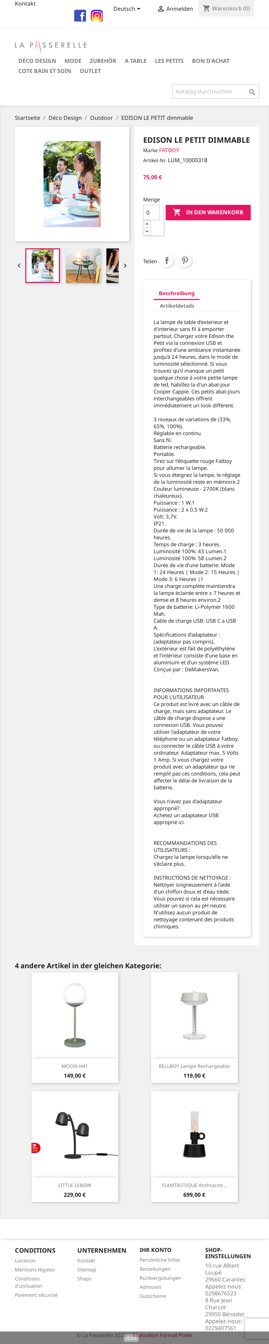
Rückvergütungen (160, 1278)
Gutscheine (153, 1296)
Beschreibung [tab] (176, 293)
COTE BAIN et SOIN (44, 71)
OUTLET (90, 71)
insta (96, 15)
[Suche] (215, 91)
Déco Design (37, 61)
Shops (84, 1278)
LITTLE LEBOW (74, 1185)
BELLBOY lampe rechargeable (194, 1066)
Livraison (25, 1260)
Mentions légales (35, 1269)
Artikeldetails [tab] (177, 305)
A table (136, 61)
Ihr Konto (156, 1250)
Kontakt (86, 1260)
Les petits (169, 61)
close (131, 1338)
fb (79, 15)
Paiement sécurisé (36, 1295)
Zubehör (103, 61)
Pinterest (185, 260)
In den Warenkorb (208, 212)
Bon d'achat (210, 61)
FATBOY (169, 150)
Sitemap (86, 1269)
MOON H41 (75, 1066)
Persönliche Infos (160, 1259)
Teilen (167, 260)
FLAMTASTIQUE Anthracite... (194, 1185)
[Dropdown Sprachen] (128, 9)
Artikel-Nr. (154, 160)
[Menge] (151, 212)
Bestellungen (155, 1269)
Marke (150, 150)
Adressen (151, 1287)
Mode (72, 61)
